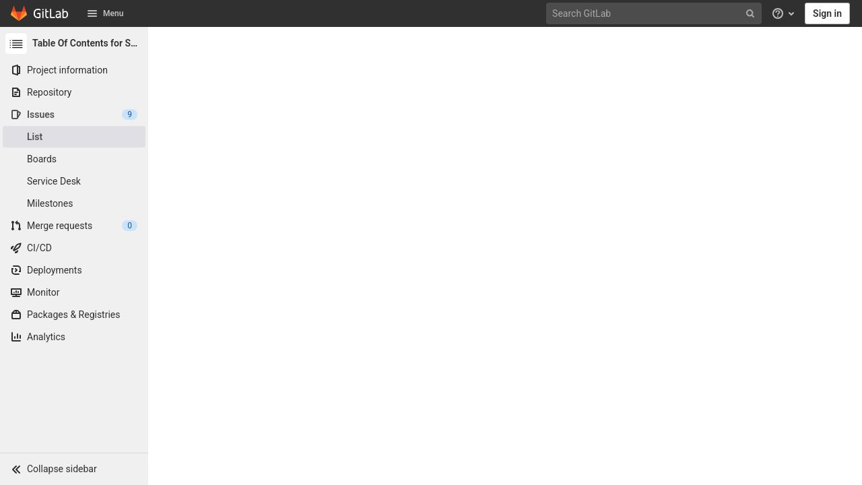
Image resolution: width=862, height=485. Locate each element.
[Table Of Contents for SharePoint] (74, 43)
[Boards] (74, 159)
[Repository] (74, 92)
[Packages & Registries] (74, 314)
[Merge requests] (74, 225)
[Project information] (74, 70)
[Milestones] (74, 203)
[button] (74, 469)
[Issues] (74, 114)
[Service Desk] (74, 181)
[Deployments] (74, 270)
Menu (105, 13)
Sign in (827, 13)
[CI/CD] (74, 248)
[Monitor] (74, 292)
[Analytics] (74, 337)
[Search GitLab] (655, 13)
